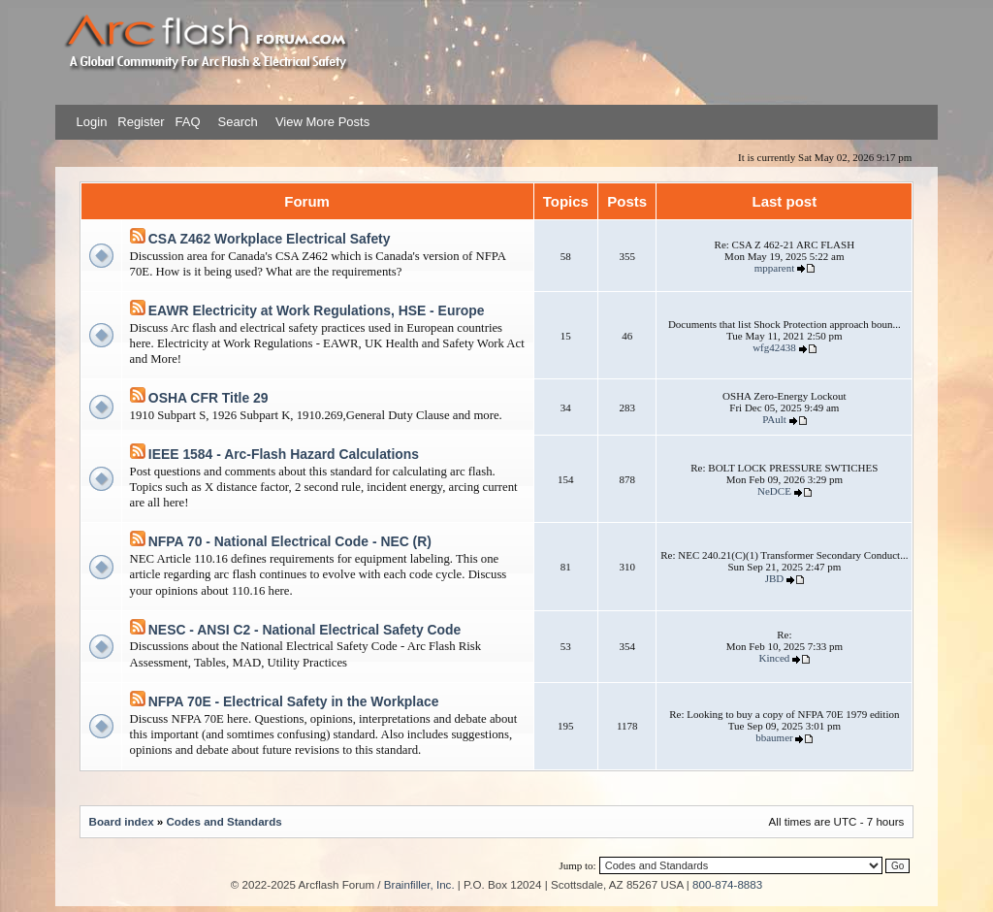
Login (92, 121)
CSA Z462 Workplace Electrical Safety (269, 238)
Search (236, 121)
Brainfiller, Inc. (419, 884)
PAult (774, 419)
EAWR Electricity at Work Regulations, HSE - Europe (316, 310)
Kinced (774, 658)
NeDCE (774, 491)
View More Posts (322, 121)
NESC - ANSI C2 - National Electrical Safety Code (305, 629)
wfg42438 (774, 347)
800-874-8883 (727, 884)
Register (139, 121)
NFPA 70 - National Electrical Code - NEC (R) (290, 541)
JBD (775, 578)
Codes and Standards (223, 821)
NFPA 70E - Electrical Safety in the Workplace (293, 701)
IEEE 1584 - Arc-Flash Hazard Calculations (283, 454)
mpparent (774, 268)
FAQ (186, 121)
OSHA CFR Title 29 (208, 398)
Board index (121, 821)
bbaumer (773, 737)
